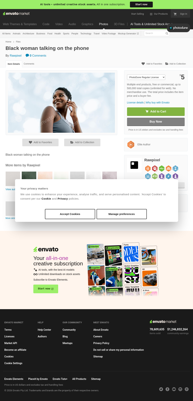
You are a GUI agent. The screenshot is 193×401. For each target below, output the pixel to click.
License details (135, 102)
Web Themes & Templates (20, 24)
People (74, 33)
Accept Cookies (70, 214)
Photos (103, 24)
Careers (97, 336)
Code (46, 24)
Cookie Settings (13, 363)
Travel (96, 33)
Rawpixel (16, 55)
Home (8, 41)
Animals (16, 33)
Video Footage (109, 33)
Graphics (87, 24)
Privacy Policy (101, 343)
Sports (66, 33)
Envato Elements (13, 378)
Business (40, 33)
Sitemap (98, 356)
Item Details (14, 64)
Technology (86, 33)
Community (69, 329)
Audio (72, 24)
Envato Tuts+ (60, 378)
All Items (6, 33)
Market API (10, 343)
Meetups (67, 343)
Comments (36, 55)
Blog (65, 336)
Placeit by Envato (38, 378)
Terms (8, 329)
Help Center (44, 329)
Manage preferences (122, 214)
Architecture (28, 33)
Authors (42, 336)
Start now (141, 4)
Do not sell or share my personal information (118, 349)
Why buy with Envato (158, 102)
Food (49, 33)
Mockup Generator (127, 33)
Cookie (46, 198)
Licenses (9, 336)
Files (18, 41)
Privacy (63, 198)
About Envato (101, 329)
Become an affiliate (15, 349)
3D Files (119, 24)
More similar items (14, 218)
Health (58, 33)
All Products (79, 378)
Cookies (9, 356)
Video (59, 24)
